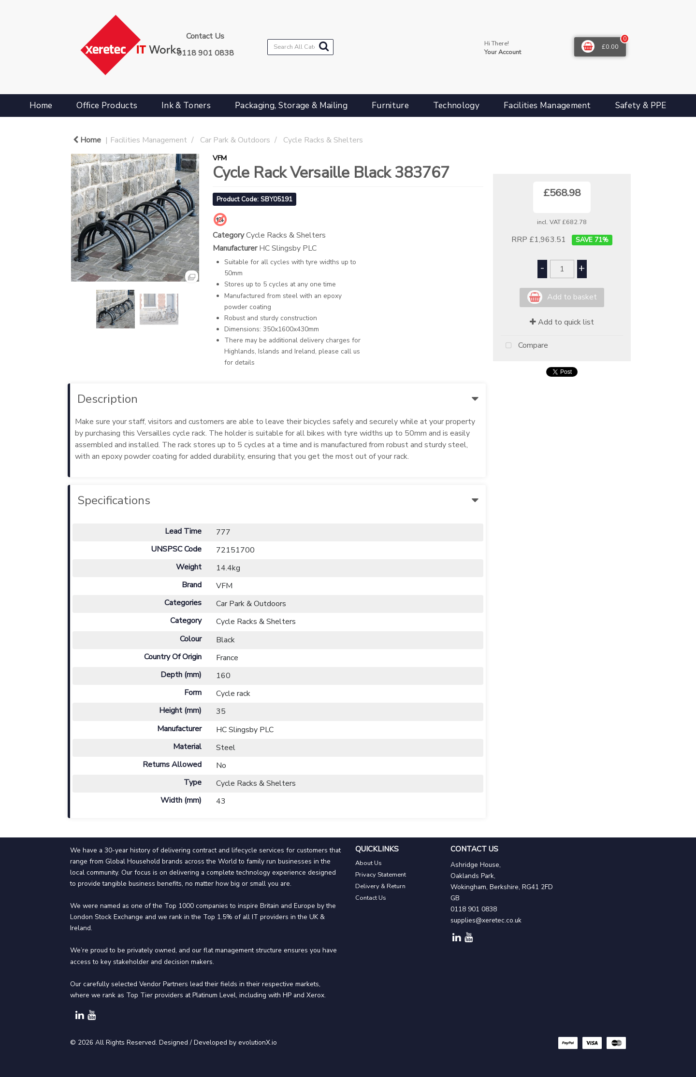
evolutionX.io (257, 1042)
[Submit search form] (324, 47)
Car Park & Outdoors (235, 140)
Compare (524, 346)
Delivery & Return (380, 886)
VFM (220, 158)
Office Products (106, 105)
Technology (456, 105)
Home (40, 105)
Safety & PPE (641, 105)
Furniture (390, 105)
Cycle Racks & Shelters (323, 140)
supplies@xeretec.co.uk (486, 920)
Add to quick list (562, 322)
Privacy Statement (380, 874)
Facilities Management (547, 105)
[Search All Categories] (300, 47)
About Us (368, 863)
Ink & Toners (186, 105)
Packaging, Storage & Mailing (291, 105)
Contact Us (370, 897)
